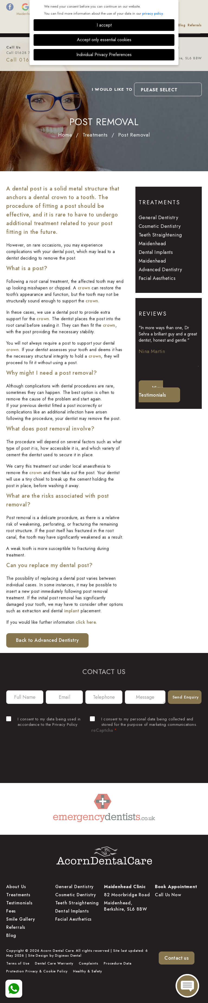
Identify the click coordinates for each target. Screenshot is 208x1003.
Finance (82, 25)
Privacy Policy (64, 724)
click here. (86, 622)
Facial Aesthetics (157, 278)
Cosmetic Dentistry (160, 226)
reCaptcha (104, 730)
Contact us (176, 958)
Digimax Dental (68, 955)
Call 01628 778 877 (25, 52)
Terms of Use (18, 963)
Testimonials (123, 25)
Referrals (195, 25)
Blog (181, 25)
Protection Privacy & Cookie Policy (37, 971)
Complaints (88, 963)
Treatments (55, 25)
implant (71, 611)
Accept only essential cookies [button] (104, 40)
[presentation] (104, 752)
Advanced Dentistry (160, 269)
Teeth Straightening (77, 903)
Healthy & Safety (87, 971)
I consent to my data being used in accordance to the (43, 721)
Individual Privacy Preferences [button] (104, 54)
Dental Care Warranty (54, 963)
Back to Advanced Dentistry (47, 640)
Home (65, 134)
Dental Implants (72, 911)
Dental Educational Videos (156, 25)
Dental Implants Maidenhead (156, 256)
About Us (37, 25)
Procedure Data (118, 963)
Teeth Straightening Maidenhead (160, 239)
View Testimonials (152, 391)
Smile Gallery (100, 25)
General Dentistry (158, 217)
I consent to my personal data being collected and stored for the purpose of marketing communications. (143, 721)
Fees (70, 25)
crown (84, 288)
